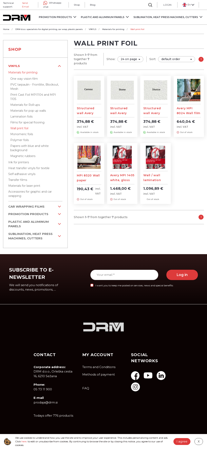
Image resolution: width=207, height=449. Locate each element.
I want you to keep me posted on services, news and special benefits (134, 285)
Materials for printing (22, 72)
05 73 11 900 (43, 389)
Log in (182, 275)
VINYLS (14, 66)
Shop (77, 4)
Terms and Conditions (98, 367)
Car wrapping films (26, 206)
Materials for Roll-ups (25, 105)
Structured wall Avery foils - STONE (121, 113)
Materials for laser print (24, 186)
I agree (181, 441)
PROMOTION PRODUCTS (28, 214)
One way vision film (24, 79)
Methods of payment (98, 374)
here (23, 441)
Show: (111, 59)
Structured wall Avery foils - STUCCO (155, 113)
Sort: (152, 59)
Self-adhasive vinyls (21, 174)
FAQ (85, 388)
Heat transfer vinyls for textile (29, 168)
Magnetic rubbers (22, 156)
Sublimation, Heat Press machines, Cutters (30, 236)
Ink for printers (18, 162)
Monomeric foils (21, 134)
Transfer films (17, 180)
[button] (188, 5)
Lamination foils (21, 116)
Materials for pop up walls (28, 111)
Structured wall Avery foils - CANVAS (88, 113)
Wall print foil (19, 128)
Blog (92, 4)
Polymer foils (19, 140)
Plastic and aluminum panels (28, 224)
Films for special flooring (27, 122)
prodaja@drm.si (46, 402)
